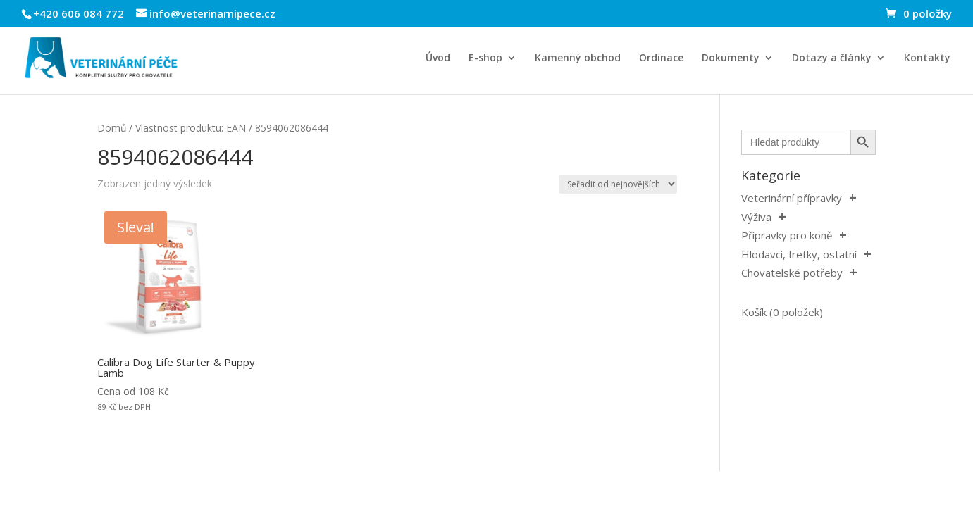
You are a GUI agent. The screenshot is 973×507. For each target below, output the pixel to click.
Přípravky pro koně (786, 235)
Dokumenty (731, 58)
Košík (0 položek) (782, 312)
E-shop (485, 58)
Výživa (756, 217)
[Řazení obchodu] (618, 184)
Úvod (438, 58)
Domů (111, 127)
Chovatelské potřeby (792, 272)
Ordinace (661, 58)
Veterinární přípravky (791, 198)
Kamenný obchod (578, 58)
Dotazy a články (832, 58)
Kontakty (927, 58)
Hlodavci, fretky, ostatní (799, 254)
